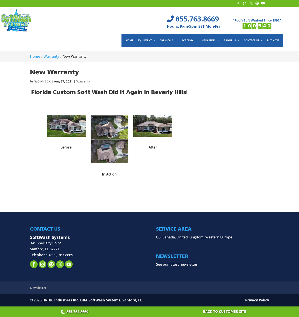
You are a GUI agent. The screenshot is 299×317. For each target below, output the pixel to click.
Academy (189, 40)
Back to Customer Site (224, 311)
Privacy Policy (257, 300)
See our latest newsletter (176, 264)
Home (129, 40)
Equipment (146, 40)
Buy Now (273, 40)
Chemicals (168, 40)
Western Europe (218, 237)
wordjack (42, 81)
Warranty (83, 81)
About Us (231, 40)
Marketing (210, 40)
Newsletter (38, 288)
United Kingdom (190, 237)
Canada (168, 237)
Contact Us (253, 40)
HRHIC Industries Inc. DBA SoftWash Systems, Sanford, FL (92, 300)
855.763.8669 (75, 311)
